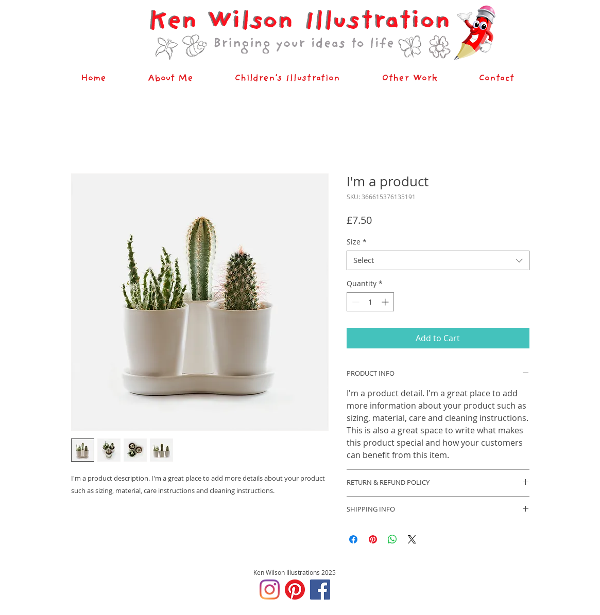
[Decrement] (354, 302)
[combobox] (438, 260)
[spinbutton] (370, 302)
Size (357, 242)
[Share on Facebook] (353, 539)
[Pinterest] (295, 589)
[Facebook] (320, 589)
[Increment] (386, 302)
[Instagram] (270, 589)
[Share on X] (412, 539)
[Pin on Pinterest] (373, 539)
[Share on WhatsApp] (392, 539)
